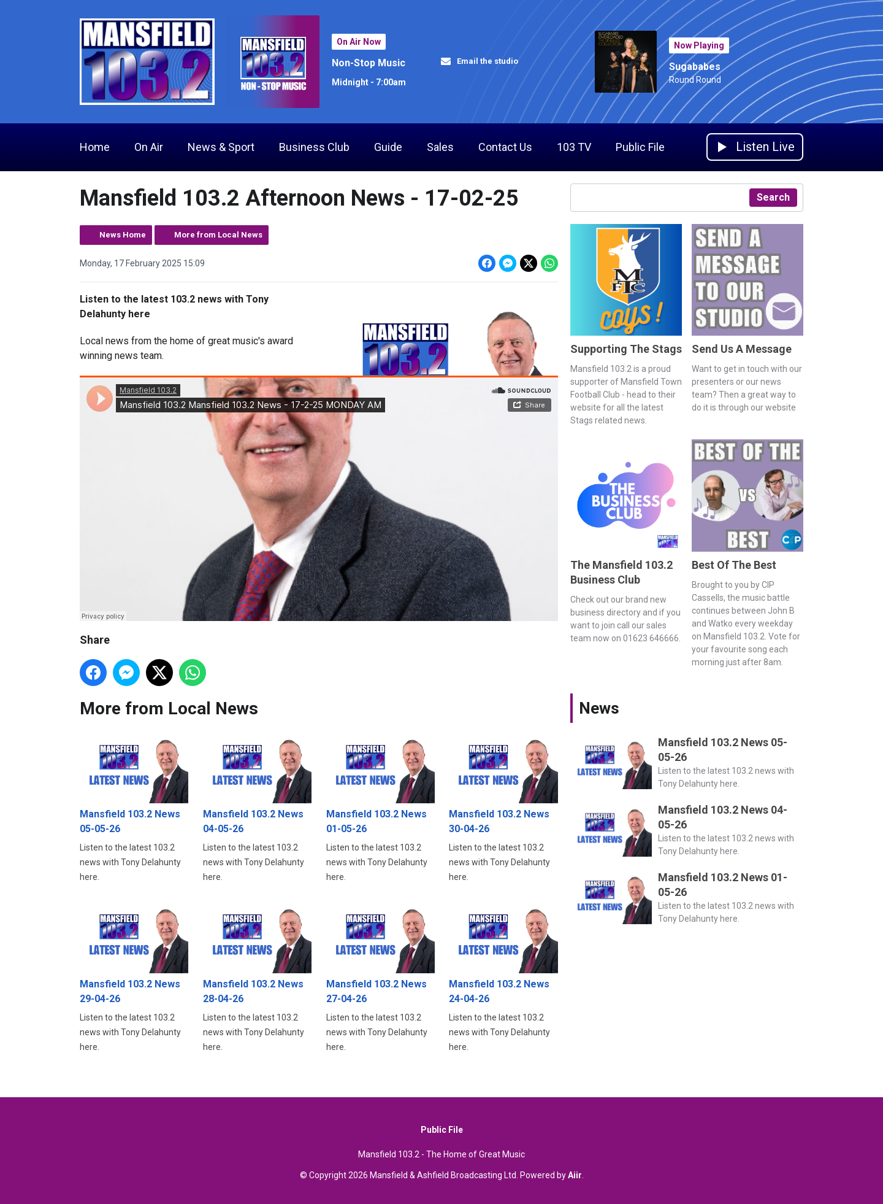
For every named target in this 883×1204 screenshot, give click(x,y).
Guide (388, 147)
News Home (122, 234)
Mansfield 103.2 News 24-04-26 (503, 952)
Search (773, 197)
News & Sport (221, 147)
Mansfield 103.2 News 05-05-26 (134, 783)
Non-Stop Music (368, 63)
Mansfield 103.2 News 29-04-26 (134, 952)
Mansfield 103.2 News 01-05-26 (380, 783)
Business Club (314, 147)
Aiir (575, 1175)
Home (95, 147)
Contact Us (505, 147)
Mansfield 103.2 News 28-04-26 (257, 952)
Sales (440, 147)
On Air (148, 147)
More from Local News (218, 234)
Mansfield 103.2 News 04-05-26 (257, 783)
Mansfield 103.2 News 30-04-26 (503, 783)
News (599, 708)
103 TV (574, 147)
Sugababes (695, 66)
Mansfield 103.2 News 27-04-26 (380, 952)
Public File (640, 147)
